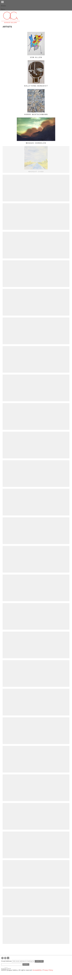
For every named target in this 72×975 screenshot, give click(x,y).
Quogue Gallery (10, 17)
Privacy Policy (48, 970)
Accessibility (37, 970)
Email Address (18, 961)
